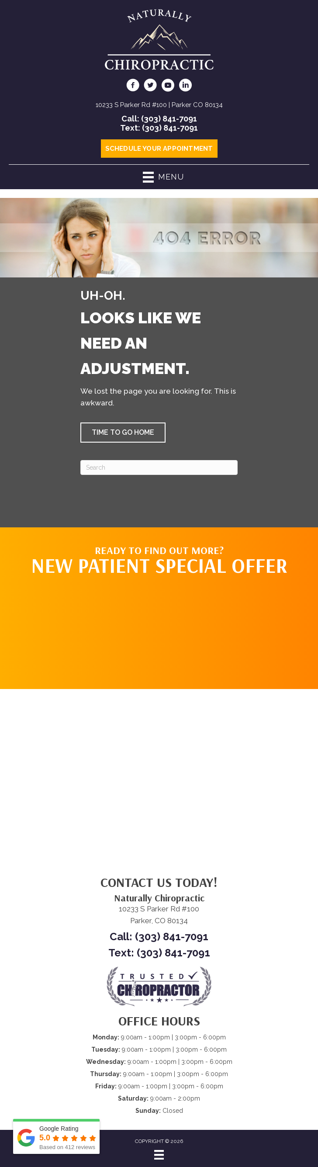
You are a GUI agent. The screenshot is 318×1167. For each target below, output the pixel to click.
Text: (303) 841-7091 (159, 127)
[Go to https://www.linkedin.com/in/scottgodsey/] (185, 86)
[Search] (159, 467)
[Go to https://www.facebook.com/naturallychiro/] (132, 86)
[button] (123, 432)
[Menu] (159, 1155)
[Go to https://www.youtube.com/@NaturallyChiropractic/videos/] (167, 86)
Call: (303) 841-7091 (159, 118)
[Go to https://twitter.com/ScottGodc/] (150, 86)
